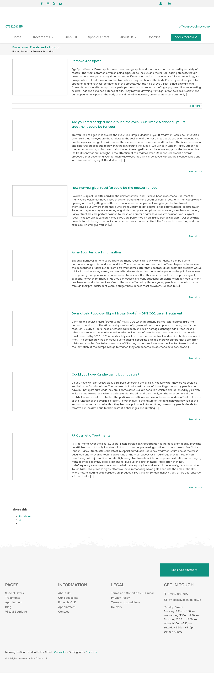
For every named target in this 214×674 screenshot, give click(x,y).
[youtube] (60, 3)
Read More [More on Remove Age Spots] (194, 105)
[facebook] (41, 3)
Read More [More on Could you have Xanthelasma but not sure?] (194, 419)
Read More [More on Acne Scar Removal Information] (194, 297)
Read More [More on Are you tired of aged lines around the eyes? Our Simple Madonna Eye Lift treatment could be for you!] (194, 171)
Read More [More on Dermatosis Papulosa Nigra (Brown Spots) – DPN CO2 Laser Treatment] (194, 358)
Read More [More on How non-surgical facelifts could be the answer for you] (194, 236)
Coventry (91, 652)
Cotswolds (60, 652)
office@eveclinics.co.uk (194, 27)
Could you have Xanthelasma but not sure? (105, 374)
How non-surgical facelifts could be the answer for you (114, 188)
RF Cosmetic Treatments (91, 435)
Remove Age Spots (86, 61)
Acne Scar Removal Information (96, 252)
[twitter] (54, 3)
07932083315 (14, 27)
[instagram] (48, 3)
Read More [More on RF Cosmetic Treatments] (194, 487)
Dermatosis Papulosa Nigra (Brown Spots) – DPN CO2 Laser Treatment (127, 313)
